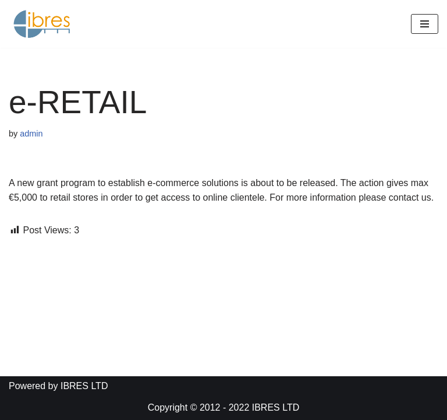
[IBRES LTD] (44, 24)
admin (31, 133)
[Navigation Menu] (424, 24)
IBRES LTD (276, 407)
